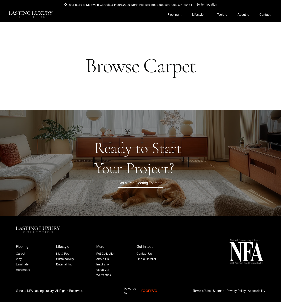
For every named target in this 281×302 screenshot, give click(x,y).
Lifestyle (198, 15)
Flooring (173, 15)
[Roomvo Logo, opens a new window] (149, 291)
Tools (220, 15)
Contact (265, 15)
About (242, 15)
